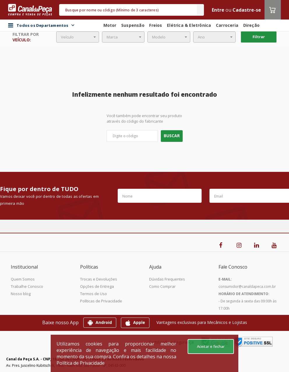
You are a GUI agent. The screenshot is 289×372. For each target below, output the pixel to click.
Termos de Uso (93, 293)
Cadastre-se (246, 10)
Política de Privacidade (81, 363)
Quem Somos (23, 279)
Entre (218, 10)
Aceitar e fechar (211, 346)
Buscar (172, 135)
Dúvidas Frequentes (167, 279)
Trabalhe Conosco (27, 286)
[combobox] (77, 37)
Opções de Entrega (97, 286)
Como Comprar (162, 286)
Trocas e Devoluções (98, 279)
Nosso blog (21, 293)
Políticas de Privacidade (101, 301)
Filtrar (259, 36)
